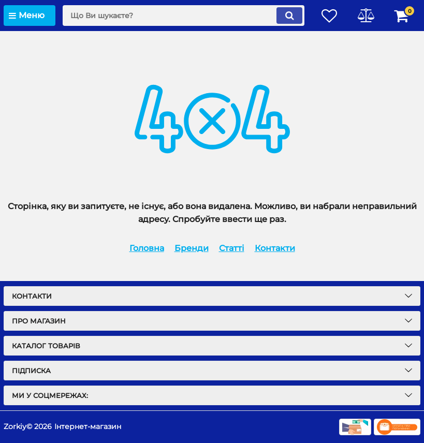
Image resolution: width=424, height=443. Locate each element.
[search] (183, 15)
